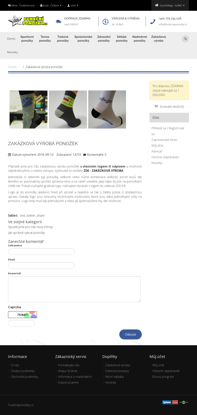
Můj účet (157, 145)
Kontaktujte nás (68, 365)
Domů (12, 67)
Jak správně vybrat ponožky (26, 233)
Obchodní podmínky (24, 377)
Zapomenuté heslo (164, 140)
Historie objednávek (165, 157)
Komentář (14, 273)
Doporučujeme (68, 382)
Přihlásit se (158, 128)
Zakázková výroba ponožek (44, 67)
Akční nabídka (114, 377)
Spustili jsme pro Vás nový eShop (30, 227)
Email (11, 259)
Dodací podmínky (22, 371)
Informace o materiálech (75, 377)
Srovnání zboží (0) (169, 106)
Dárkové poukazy (117, 371)
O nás (15, 365)
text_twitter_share (32, 215)
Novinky (156, 163)
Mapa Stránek (67, 371)
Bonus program (163, 377)
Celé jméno (15, 245)
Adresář (156, 151)
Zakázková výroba (117, 365)
